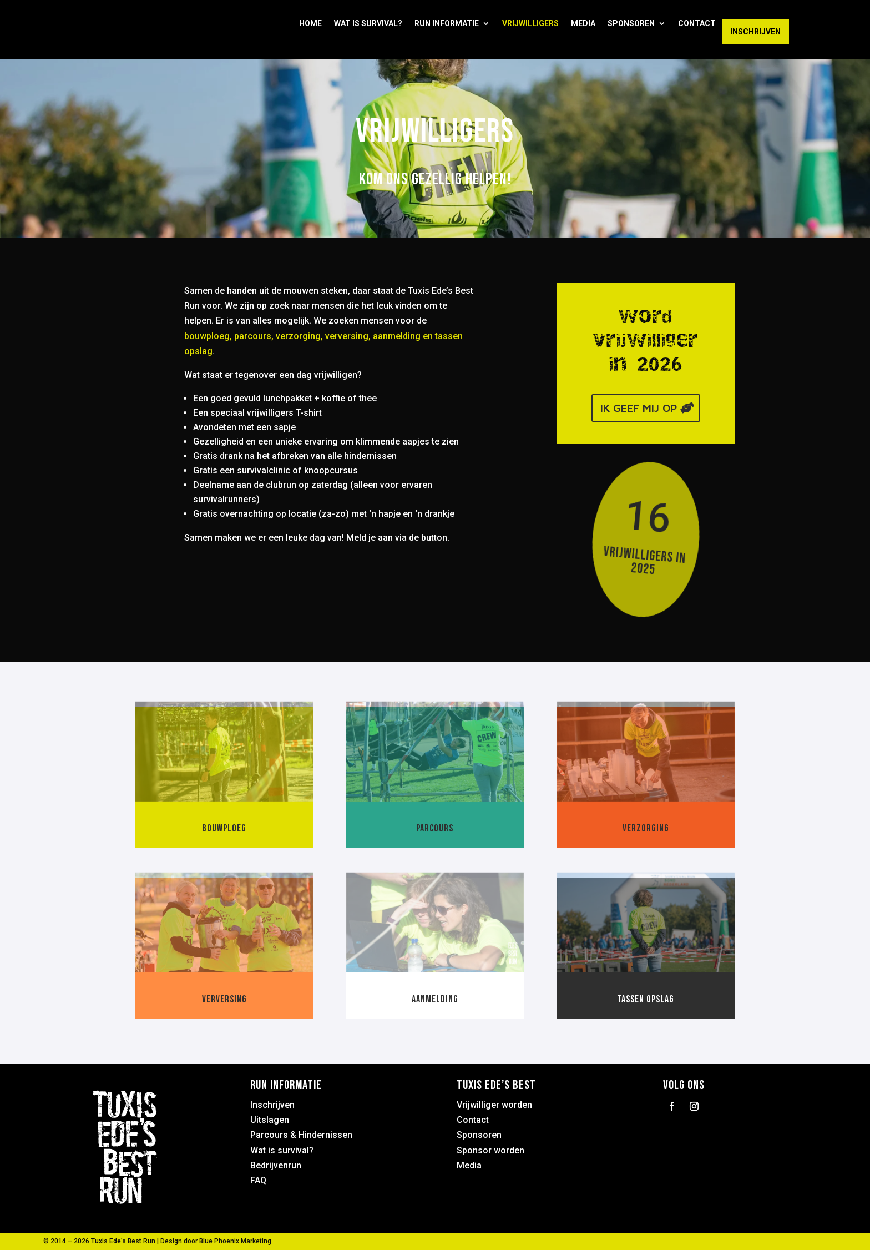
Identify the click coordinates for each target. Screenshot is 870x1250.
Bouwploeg (224, 828)
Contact (697, 23)
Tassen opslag (645, 999)
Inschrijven (755, 31)
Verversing (224, 999)
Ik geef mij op (638, 407)
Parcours (434, 828)
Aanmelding (435, 999)
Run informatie (446, 23)
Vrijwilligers (530, 23)
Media (583, 23)
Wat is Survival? (368, 23)
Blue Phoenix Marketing (235, 1241)
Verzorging (646, 828)
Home (310, 23)
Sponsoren (631, 23)
